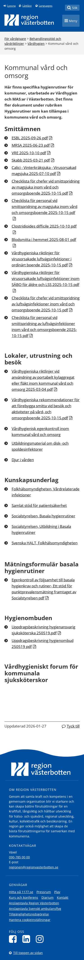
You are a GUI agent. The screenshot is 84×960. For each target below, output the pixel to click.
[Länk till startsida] (29, 20)
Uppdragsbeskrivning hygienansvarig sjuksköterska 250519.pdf (43, 629)
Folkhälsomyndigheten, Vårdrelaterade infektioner (46, 491)
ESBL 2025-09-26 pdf (30, 137)
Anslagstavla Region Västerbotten (34, 903)
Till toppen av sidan (28, 953)
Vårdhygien (36, 43)
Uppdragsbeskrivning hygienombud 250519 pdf (42, 643)
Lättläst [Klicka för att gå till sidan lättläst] (27, 5)
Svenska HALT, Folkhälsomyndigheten (45, 542)
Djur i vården (23, 459)
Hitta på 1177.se (21, 892)
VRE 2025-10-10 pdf (29, 152)
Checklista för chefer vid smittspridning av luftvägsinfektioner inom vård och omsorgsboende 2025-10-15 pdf (46, 303)
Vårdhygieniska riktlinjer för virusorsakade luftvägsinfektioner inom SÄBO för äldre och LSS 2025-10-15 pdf (46, 278)
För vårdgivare (15, 39)
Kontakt (62, 897)
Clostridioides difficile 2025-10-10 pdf (44, 226)
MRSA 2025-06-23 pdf (31, 145)
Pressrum (44, 892)
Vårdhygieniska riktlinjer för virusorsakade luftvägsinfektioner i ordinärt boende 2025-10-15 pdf (41, 258)
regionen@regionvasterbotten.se (33, 867)
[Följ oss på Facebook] (14, 939)
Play (57, 892)
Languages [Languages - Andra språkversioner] (45, 5)
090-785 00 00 (19, 857)
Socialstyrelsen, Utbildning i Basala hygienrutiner (41, 529)
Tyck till (73, 726)
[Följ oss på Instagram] (41, 939)
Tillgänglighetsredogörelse (29, 914)
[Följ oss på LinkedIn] (27, 939)
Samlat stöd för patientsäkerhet (39, 505)
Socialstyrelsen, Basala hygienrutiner (43, 515)
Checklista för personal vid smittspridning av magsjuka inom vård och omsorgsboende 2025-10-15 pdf (44, 206)
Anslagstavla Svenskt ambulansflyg (35, 909)
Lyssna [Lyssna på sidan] (11, 5)
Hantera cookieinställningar (29, 920)
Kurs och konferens (23, 897)
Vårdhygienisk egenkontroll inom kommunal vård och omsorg (40, 431)
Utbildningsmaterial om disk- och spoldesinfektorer (40, 446)
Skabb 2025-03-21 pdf (31, 160)
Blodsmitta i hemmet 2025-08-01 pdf (44, 239)
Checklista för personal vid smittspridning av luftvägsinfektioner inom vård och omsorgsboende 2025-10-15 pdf (44, 326)
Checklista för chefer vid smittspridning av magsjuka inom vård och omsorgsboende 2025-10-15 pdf (46, 187)
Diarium (47, 897)
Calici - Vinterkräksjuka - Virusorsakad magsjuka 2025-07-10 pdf (44, 170)
